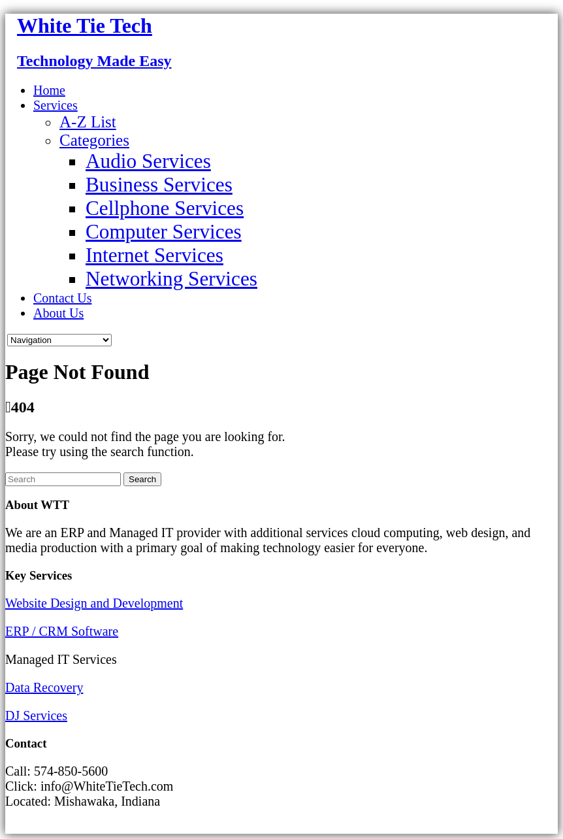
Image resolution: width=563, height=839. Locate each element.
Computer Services (164, 231)
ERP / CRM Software (61, 631)
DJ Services (36, 715)
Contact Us (62, 298)
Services (55, 105)
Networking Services (171, 278)
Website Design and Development (94, 603)
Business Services (159, 184)
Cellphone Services (165, 208)
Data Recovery (44, 687)
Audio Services (148, 161)
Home (49, 90)
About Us (58, 313)
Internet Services (154, 255)
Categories (94, 140)
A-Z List (87, 122)
